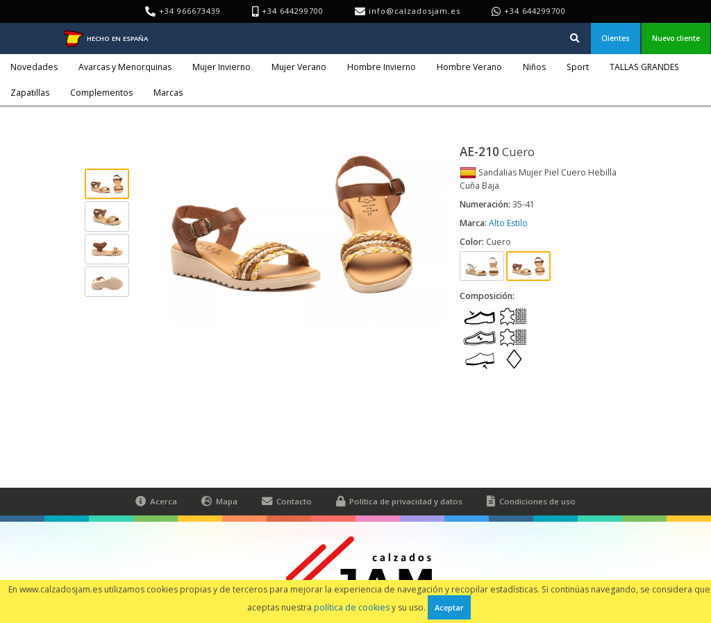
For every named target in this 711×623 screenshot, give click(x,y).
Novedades (34, 67)
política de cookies (352, 607)
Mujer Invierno (221, 67)
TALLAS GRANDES (644, 67)
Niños (534, 67)
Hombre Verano (469, 67)
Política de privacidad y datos (399, 501)
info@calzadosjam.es (414, 11)
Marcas (168, 93)
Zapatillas (29, 93)
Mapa (219, 501)
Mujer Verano (298, 67)
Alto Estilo (508, 223)
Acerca (156, 501)
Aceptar (449, 607)
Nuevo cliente (676, 38)
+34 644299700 (535, 11)
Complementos (101, 93)
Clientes (615, 38)
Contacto (287, 501)
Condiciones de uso (531, 501)
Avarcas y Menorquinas (125, 67)
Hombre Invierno (381, 67)
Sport (578, 67)
